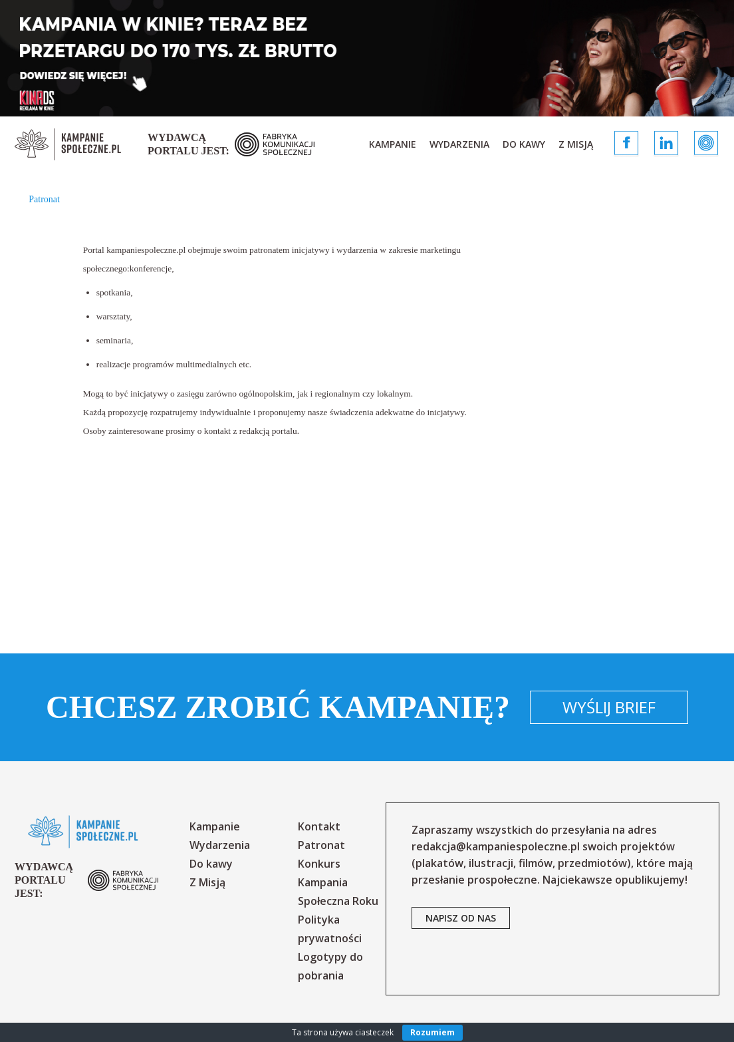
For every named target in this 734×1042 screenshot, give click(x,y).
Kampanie (392, 144)
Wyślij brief (609, 707)
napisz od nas (461, 918)
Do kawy (524, 144)
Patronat (321, 845)
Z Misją (575, 144)
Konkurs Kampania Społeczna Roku (338, 882)
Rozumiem (432, 1032)
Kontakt (319, 826)
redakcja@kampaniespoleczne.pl (496, 846)
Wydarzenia (459, 144)
